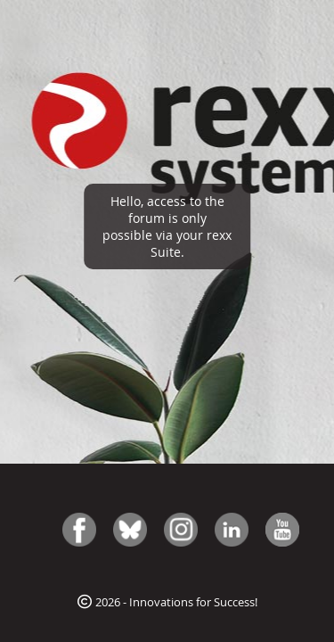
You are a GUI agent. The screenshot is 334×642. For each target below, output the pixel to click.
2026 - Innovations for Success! (167, 602)
